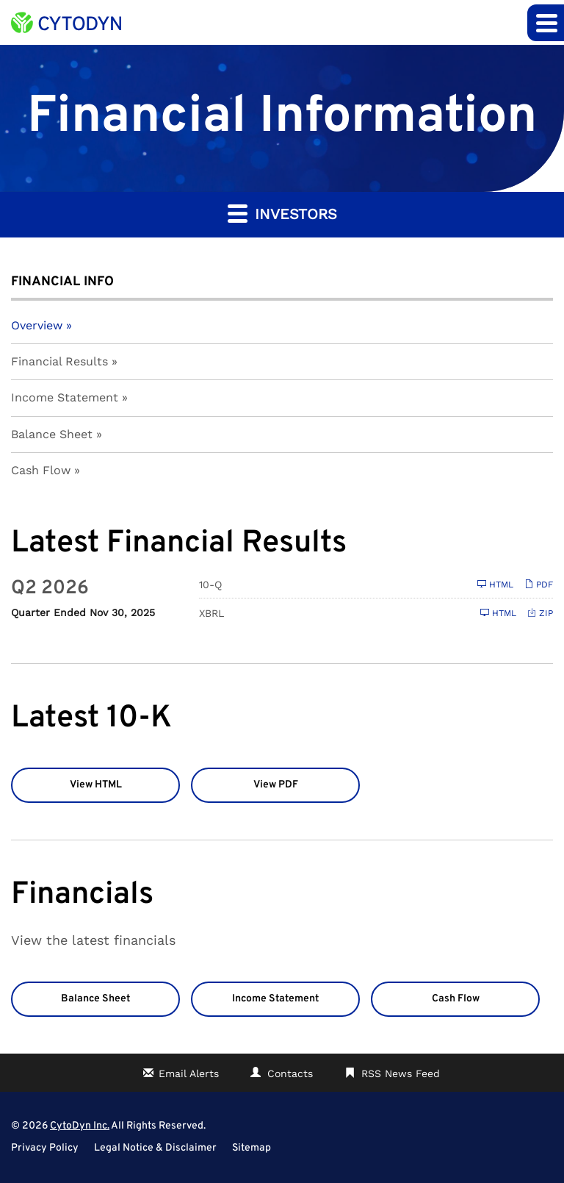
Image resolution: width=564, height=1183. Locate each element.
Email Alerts (189, 1073)
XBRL (211, 613)
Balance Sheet (52, 434)
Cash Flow (40, 470)
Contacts (290, 1073)
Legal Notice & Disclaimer (155, 1148)
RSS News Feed (400, 1073)
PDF (538, 584)
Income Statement (64, 397)
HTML (495, 584)
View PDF (275, 785)
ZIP (540, 613)
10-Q (210, 584)
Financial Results (59, 361)
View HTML (96, 785)
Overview (36, 325)
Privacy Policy (45, 1148)
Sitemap (251, 1148)
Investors (282, 213)
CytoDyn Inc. (79, 1126)
